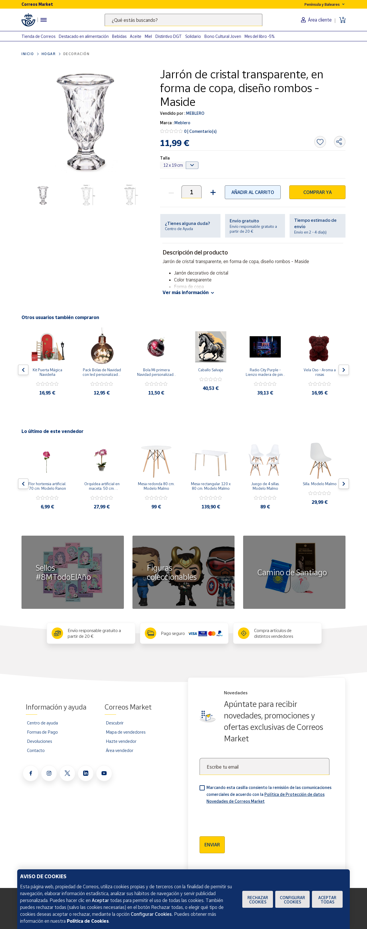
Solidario (193, 36)
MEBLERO (194, 113)
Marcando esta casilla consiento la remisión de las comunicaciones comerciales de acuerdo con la (268, 794)
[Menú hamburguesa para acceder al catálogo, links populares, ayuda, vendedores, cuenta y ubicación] (43, 20)
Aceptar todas (327, 899)
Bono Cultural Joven (222, 36)
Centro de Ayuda (179, 228)
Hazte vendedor (121, 741)
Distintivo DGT (168, 36)
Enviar (212, 845)
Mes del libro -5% (260, 36)
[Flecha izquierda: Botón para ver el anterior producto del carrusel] (23, 370)
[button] (212, 192)
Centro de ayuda (42, 722)
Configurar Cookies (292, 899)
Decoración (76, 54)
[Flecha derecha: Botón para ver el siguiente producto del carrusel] (344, 370)
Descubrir (115, 722)
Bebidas (119, 36)
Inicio (28, 54)
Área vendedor (119, 750)
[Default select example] (179, 165)
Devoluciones (39, 741)
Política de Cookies (88, 921)
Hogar (49, 54)
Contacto (36, 750)
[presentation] (243, 818)
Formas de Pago (42, 731)
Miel (148, 36)
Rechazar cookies (257, 899)
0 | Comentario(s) (200, 131)
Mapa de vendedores (125, 731)
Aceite (135, 36)
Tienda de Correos (38, 36)
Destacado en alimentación (84, 36)
